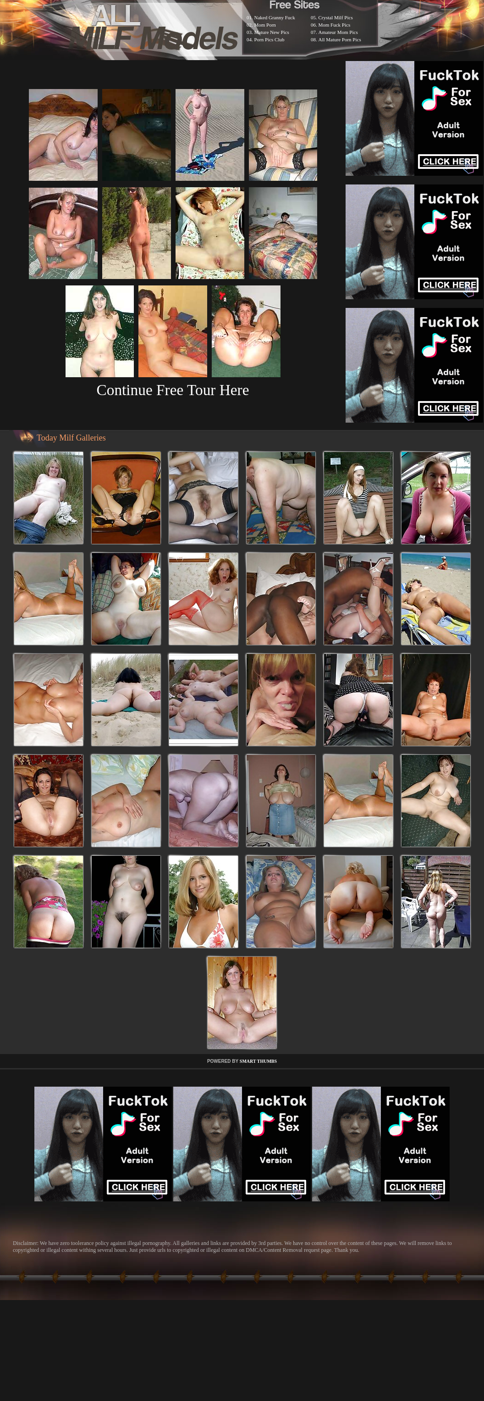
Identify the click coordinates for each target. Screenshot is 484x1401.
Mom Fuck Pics (335, 25)
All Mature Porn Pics (340, 39)
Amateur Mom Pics (338, 32)
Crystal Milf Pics (336, 17)
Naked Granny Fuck (274, 17)
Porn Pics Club (269, 39)
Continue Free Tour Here (172, 389)
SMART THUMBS (258, 1061)
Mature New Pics (271, 32)
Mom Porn (265, 25)
